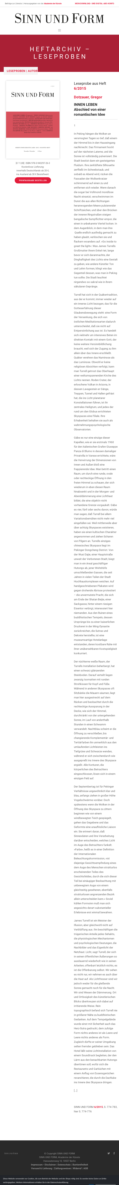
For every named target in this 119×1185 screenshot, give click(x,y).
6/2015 (80, 88)
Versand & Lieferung (41, 1168)
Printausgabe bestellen (33, 180)
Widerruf (77, 1168)
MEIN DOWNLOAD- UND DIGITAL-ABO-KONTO (94, 3)
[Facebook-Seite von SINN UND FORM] (114, 1153)
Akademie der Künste (53, 3)
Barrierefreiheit (80, 1164)
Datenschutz (64, 1164)
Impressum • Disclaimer (43, 1164)
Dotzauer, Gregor (88, 97)
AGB (85, 1168)
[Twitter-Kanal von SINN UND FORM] (109, 1153)
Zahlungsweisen (62, 1168)
